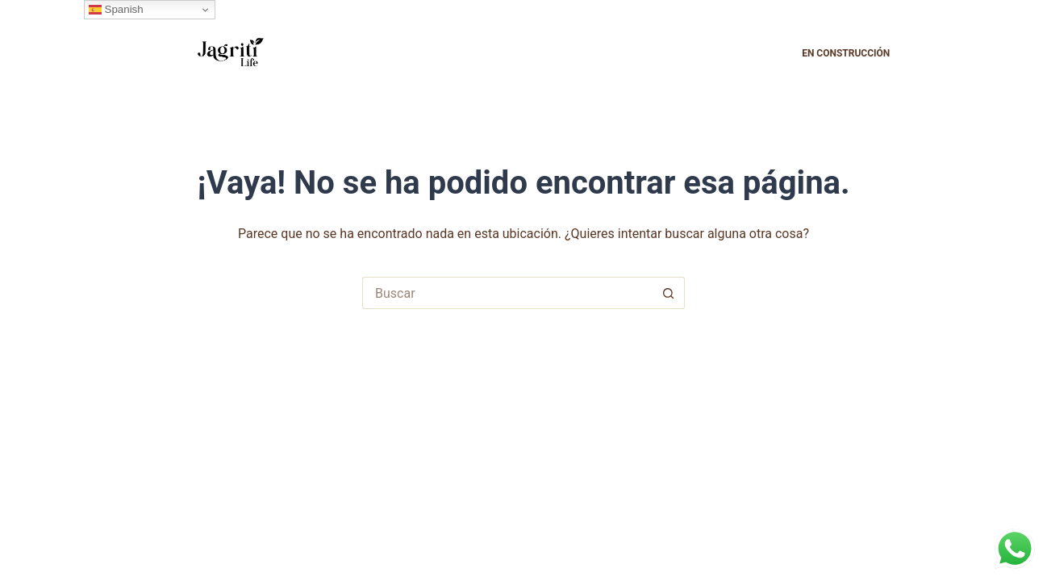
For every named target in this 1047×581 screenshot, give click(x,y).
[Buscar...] (507, 293)
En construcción (846, 53)
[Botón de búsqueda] (669, 293)
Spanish (116, 9)
